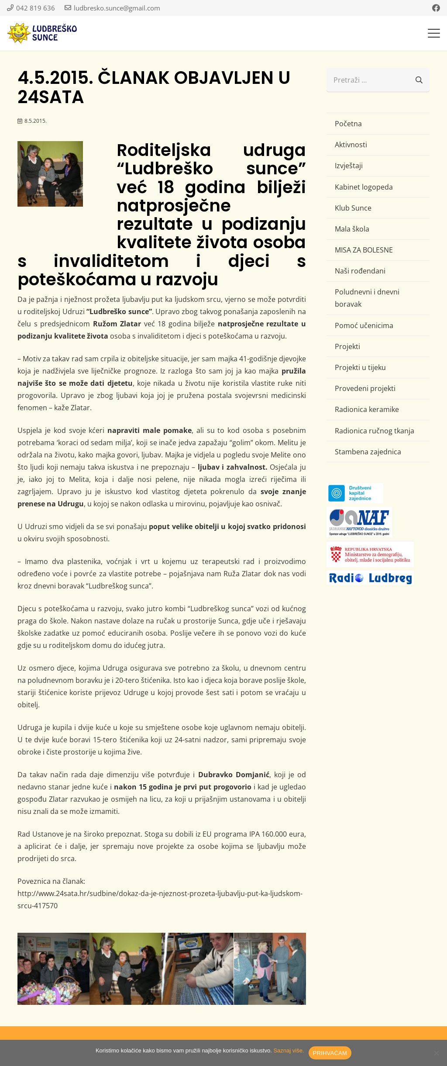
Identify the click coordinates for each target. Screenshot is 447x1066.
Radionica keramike (367, 409)
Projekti (347, 346)
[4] (270, 969)
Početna (348, 123)
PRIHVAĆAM (330, 1053)
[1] (53, 969)
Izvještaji (349, 165)
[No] (436, 1053)
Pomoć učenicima (364, 325)
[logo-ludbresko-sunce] (42, 33)
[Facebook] (436, 8)
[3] (125, 969)
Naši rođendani (360, 271)
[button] (434, 33)
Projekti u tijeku (360, 367)
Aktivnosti (351, 144)
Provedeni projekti (365, 388)
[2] (198, 969)
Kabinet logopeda (364, 187)
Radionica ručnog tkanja (374, 431)
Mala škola (352, 229)
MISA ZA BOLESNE (364, 250)
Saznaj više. (288, 1050)
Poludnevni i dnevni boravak (367, 298)
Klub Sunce (353, 208)
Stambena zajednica (368, 452)
